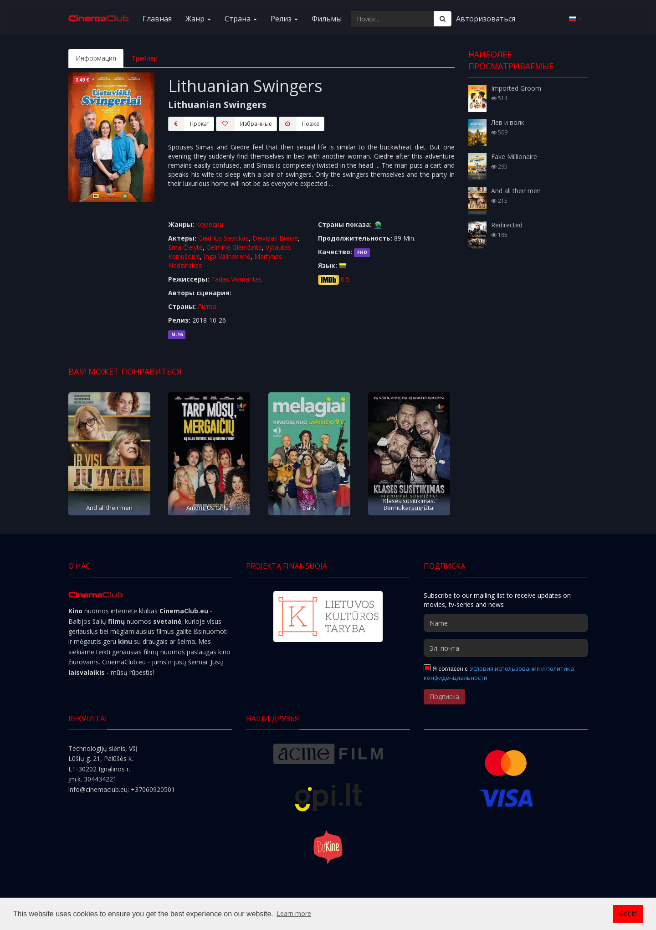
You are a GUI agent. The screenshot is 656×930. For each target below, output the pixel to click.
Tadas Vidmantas (236, 279)
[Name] (506, 623)
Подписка (444, 696)
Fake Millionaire (514, 156)
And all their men (109, 508)
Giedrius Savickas (223, 238)
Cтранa (241, 19)
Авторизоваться (485, 19)
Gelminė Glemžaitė (234, 247)
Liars (309, 508)
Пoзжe (299, 124)
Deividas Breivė (275, 238)
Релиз (284, 19)
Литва (207, 306)
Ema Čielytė (185, 247)
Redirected (507, 225)
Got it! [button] (628, 913)
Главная (157, 19)
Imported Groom (516, 88)
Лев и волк (507, 122)
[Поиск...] (392, 18)
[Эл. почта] (506, 648)
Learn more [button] (294, 913)
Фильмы (327, 19)
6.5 (345, 279)
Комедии (209, 224)
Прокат (188, 124)
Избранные (244, 124)
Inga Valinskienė (227, 256)
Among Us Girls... (209, 508)
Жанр (198, 19)
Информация (96, 58)
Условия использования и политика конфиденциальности (499, 673)
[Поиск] (442, 18)
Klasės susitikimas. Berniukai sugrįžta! (409, 504)
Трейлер (145, 58)
